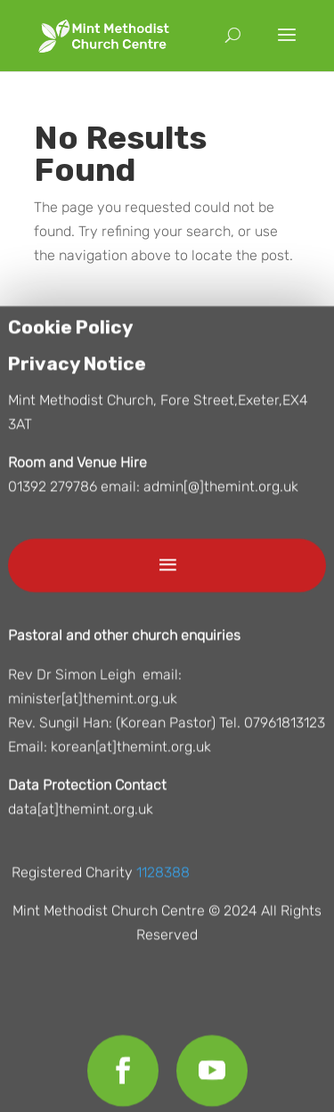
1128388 (163, 876)
